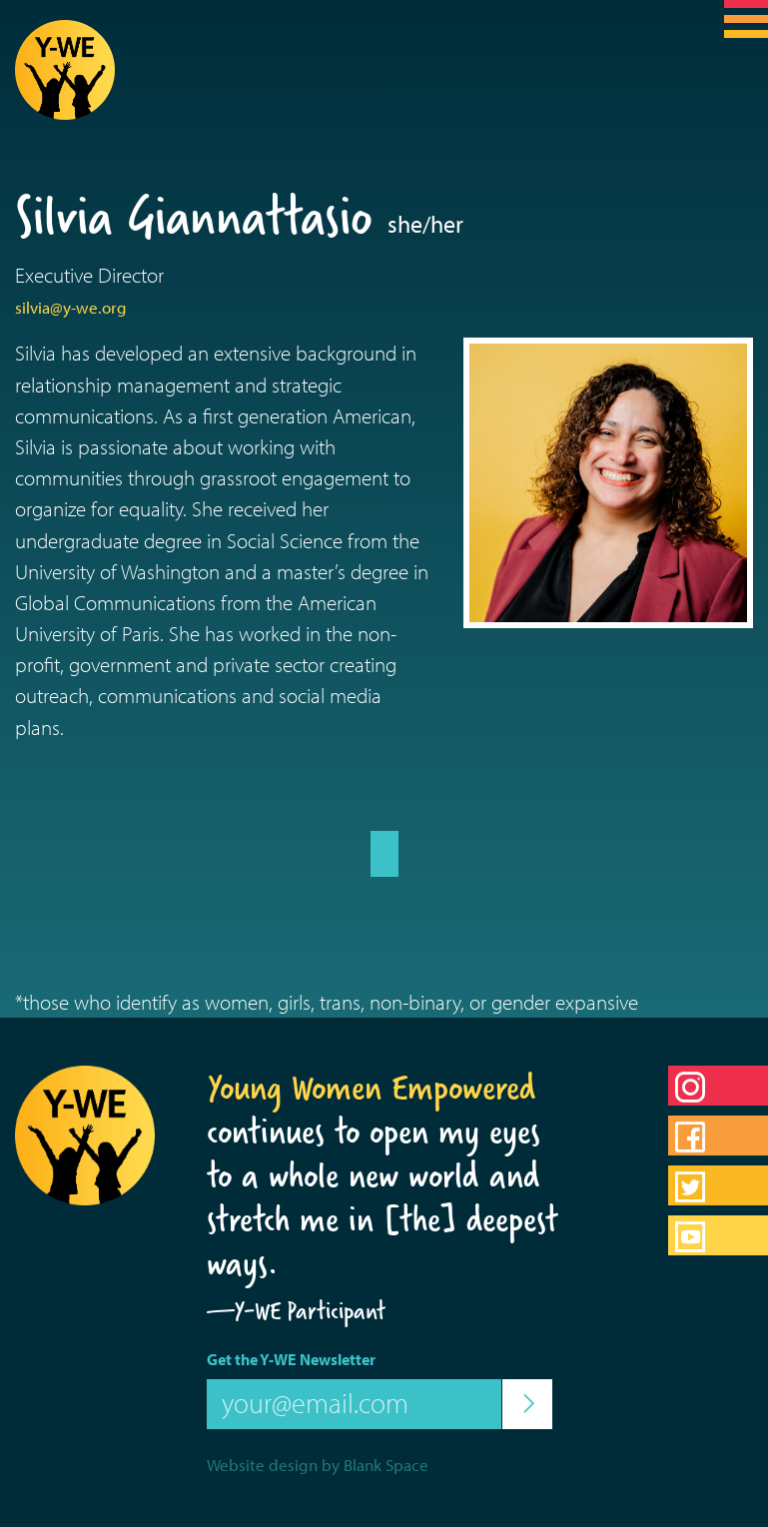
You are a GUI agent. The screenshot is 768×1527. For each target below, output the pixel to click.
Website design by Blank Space (317, 1464)
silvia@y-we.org (71, 307)
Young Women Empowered (371, 1088)
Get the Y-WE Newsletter (291, 1359)
